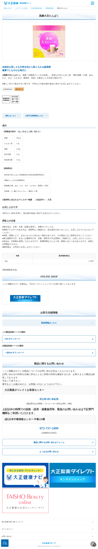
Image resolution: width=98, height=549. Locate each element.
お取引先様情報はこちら (34, 116)
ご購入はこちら (10, 116)
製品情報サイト (17, 3)
